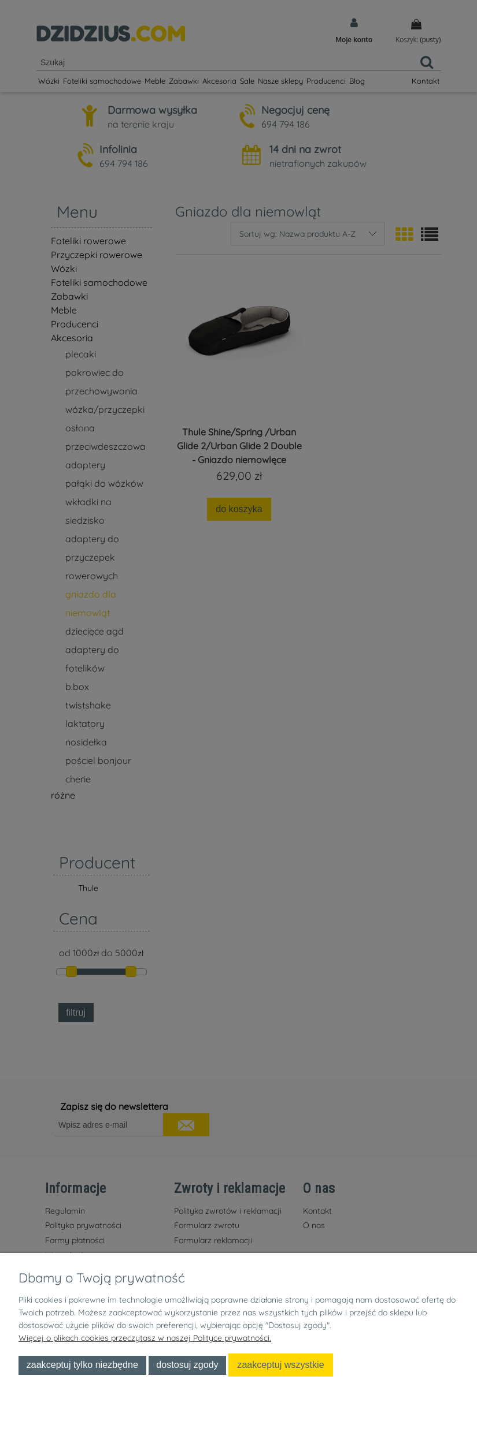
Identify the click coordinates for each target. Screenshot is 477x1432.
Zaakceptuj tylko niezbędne (82, 1364)
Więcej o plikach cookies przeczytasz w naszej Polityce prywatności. (145, 1338)
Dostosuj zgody (187, 1364)
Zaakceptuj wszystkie (280, 1364)
